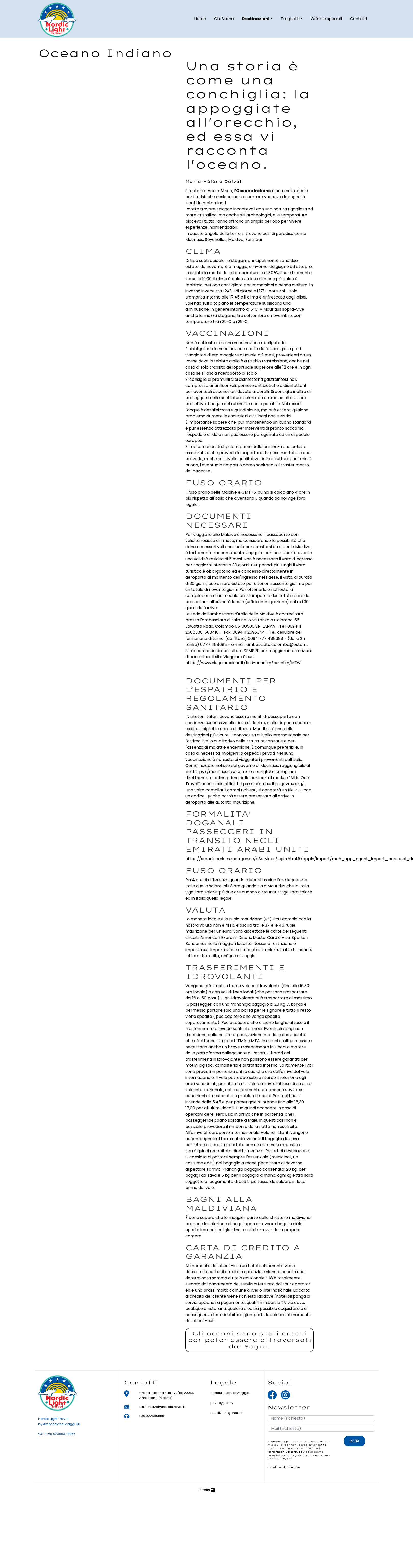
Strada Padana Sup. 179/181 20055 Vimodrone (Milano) (166, 1395)
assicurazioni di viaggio (229, 1392)
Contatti (358, 20)
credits (206, 1489)
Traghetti (290, 20)
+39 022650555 (151, 1415)
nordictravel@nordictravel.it (162, 1406)
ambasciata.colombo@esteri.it (277, 644)
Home (200, 20)
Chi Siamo (224, 20)
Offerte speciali (326, 20)
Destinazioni (255, 20)
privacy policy (221, 1402)
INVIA (354, 1441)
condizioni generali (226, 1412)
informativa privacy (286, 1451)
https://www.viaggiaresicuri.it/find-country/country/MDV (243, 663)
